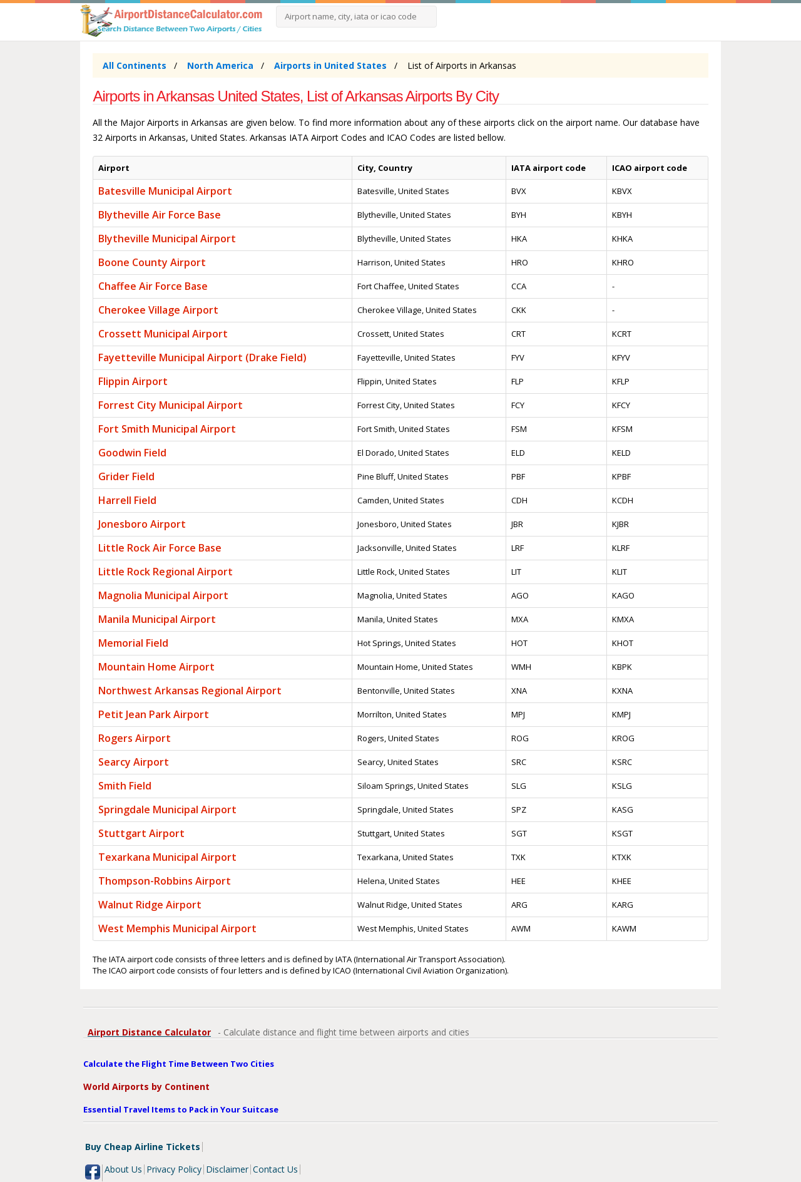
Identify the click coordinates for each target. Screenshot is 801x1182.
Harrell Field (127, 500)
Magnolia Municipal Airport (163, 595)
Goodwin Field (132, 453)
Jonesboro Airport (142, 524)
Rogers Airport (134, 738)
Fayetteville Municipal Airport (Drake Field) (202, 357)
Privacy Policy (174, 1169)
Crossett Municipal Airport (163, 334)
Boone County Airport (152, 262)
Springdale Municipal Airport (167, 809)
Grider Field (126, 476)
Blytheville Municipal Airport (167, 238)
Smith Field (124, 786)
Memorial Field (133, 643)
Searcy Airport (133, 762)
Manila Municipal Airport (157, 619)
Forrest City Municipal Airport (170, 405)
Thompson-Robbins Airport (164, 881)
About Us (123, 1169)
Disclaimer (227, 1169)
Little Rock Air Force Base (160, 548)
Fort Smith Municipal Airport (167, 429)
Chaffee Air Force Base (153, 286)
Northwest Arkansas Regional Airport (190, 690)
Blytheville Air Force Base (159, 215)
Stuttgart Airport (141, 833)
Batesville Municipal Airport (165, 191)
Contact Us (275, 1169)
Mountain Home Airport (156, 667)
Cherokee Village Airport (158, 310)
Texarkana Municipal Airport (167, 857)
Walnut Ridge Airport (150, 905)
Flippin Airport (133, 381)
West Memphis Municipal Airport (177, 928)
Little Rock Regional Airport (165, 571)
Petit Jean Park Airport (153, 714)
